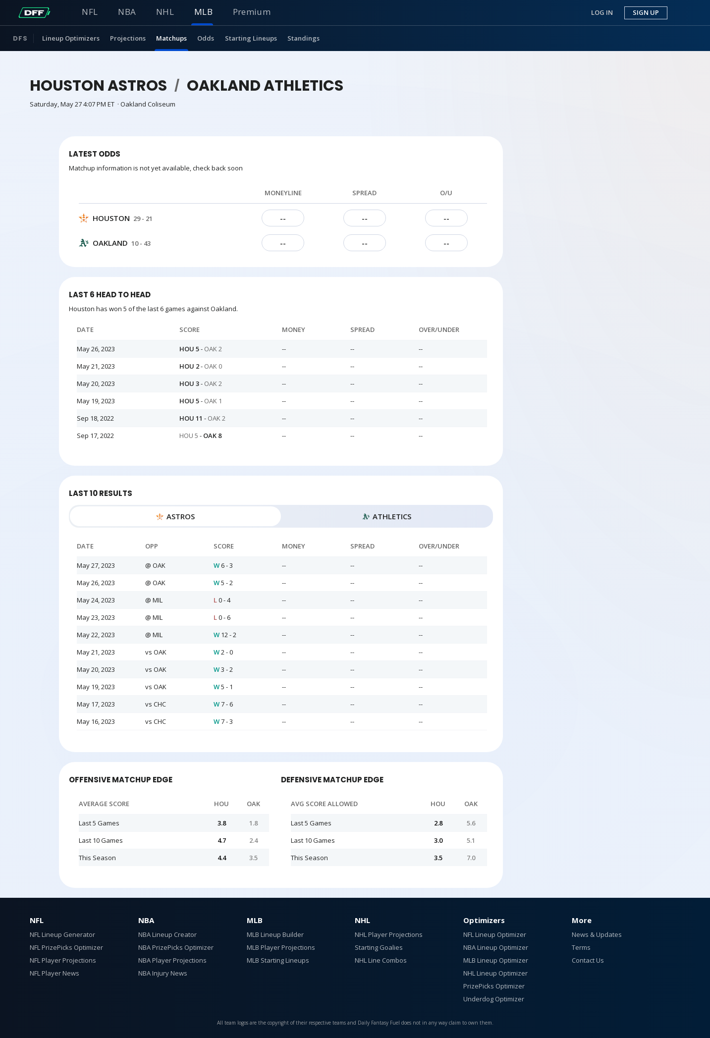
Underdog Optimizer (493, 998)
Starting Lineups (251, 38)
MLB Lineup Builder (275, 934)
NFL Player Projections (63, 960)
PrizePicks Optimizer (494, 986)
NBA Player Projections (172, 960)
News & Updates (597, 934)
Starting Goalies (379, 947)
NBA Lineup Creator (167, 934)
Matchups (171, 38)
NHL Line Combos (381, 960)
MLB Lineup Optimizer (495, 960)
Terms (581, 947)
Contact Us (588, 960)
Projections (128, 38)
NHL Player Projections (389, 934)
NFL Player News (54, 973)
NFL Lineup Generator (62, 934)
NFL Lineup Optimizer (494, 934)
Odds (205, 38)
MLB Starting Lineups (278, 960)
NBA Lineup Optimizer (495, 947)
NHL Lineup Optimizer (495, 973)
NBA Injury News (162, 973)
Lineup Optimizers (71, 38)
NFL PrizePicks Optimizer (66, 947)
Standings (303, 38)
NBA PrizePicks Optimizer (176, 947)
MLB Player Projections (281, 947)
